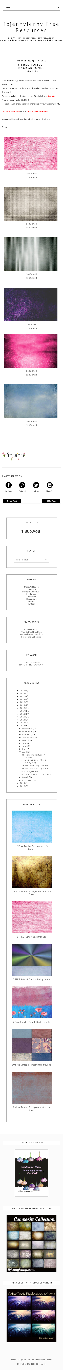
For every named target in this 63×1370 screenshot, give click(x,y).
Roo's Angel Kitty (30, 771)
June (24, 745)
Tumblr (31, 601)
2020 (22, 701)
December (27, 728)
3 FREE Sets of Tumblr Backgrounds (31, 979)
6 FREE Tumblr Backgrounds (35, 768)
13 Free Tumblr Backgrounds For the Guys (31, 892)
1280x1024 (31, 177)
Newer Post (12, 501)
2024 (22, 690)
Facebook (31, 589)
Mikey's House (31, 586)
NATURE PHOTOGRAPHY (31, 664)
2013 (22, 722)
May (24, 748)
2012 (22, 725)
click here (45, 119)
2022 (22, 696)
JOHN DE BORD (31, 629)
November (27, 731)
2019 (22, 705)
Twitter (31, 603)
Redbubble (31, 593)
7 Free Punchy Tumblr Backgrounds (31, 1022)
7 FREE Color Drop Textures (35, 765)
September (27, 737)
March (25, 777)
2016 (22, 713)
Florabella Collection (31, 636)
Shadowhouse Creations (31, 634)
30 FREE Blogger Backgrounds (36, 774)
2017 (22, 710)
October (26, 734)
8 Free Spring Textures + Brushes (33, 755)
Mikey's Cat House (31, 591)
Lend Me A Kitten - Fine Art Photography (35, 761)
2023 (22, 693)
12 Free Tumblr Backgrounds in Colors (31, 847)
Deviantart (31, 598)
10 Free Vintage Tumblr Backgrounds (31, 1064)
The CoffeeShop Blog (31, 631)
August (26, 740)
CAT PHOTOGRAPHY (31, 662)
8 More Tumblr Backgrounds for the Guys (31, 1108)
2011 (22, 782)
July (24, 743)
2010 (22, 785)
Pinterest (31, 596)
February (27, 780)
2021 (22, 699)
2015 (22, 716)
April (24, 751)
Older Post (51, 501)
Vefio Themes (47, 1359)
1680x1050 (31, 173)
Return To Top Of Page (31, 1363)
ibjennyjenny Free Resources (32, 27)
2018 (22, 707)
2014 (22, 719)
